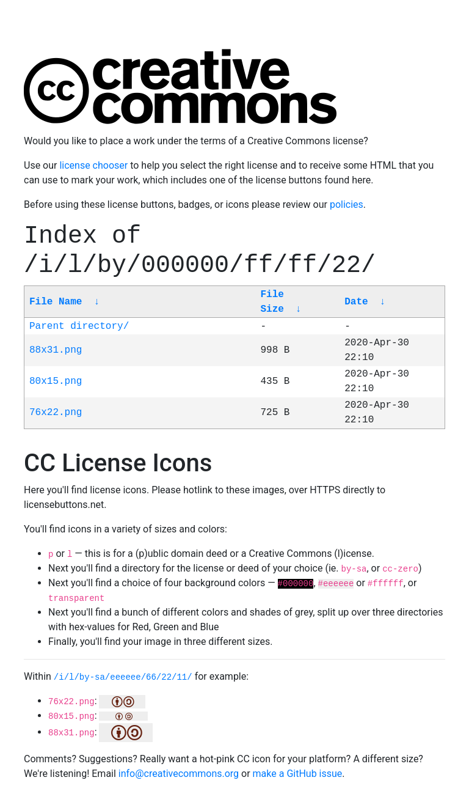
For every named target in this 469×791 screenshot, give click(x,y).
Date (356, 302)
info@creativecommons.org (178, 773)
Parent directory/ (79, 326)
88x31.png (55, 350)
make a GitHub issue (298, 773)
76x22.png (55, 412)
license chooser (93, 165)
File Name (55, 302)
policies (346, 204)
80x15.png (55, 381)
